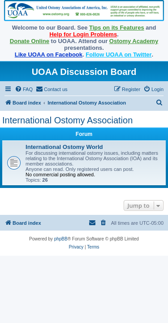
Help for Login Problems (83, 34)
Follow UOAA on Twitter (118, 54)
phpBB (61, 238)
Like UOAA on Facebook (48, 54)
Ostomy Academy (133, 41)
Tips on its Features (116, 27)
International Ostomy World (64, 147)
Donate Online (29, 41)
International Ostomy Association (67, 120)
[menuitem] (24, 89)
